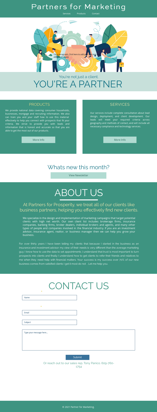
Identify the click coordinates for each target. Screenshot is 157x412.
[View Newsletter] (78, 175)
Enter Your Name (31, 292)
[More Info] (38, 140)
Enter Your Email (31, 307)
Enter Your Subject (32, 316)
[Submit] (77, 357)
